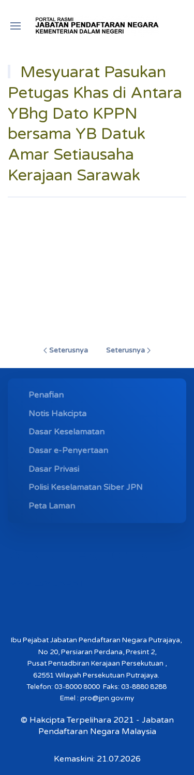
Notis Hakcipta (57, 413)
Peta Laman (51, 506)
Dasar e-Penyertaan (68, 450)
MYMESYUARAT (46, 583)
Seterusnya (65, 350)
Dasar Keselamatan (66, 432)
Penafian (46, 395)
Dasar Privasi (53, 469)
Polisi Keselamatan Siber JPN (85, 487)
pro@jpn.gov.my (107, 698)
